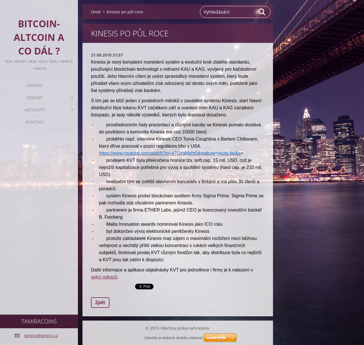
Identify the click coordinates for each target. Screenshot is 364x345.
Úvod (96, 11)
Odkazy (35, 97)
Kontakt (35, 122)
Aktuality (34, 109)
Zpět (100, 302)
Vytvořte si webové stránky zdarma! (173, 338)
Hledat (262, 12)
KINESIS (34, 85)
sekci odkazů (104, 277)
